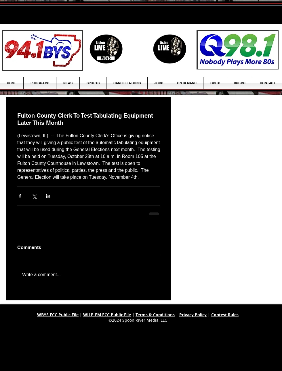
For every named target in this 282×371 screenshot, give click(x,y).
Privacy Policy (193, 314)
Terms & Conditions (155, 314)
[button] (67, 83)
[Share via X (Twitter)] (34, 196)
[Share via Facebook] (20, 196)
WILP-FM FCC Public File (107, 314)
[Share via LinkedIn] (48, 196)
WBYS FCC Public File (58, 314)
